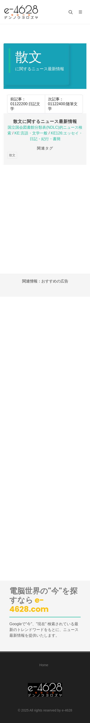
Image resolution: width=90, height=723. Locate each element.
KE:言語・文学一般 (31, 133)
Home (43, 665)
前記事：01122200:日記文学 (25, 104)
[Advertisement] (45, 209)
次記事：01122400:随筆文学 (63, 104)
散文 (12, 155)
